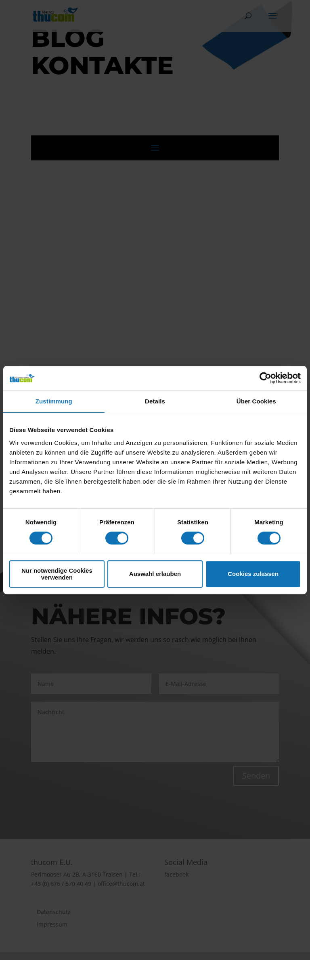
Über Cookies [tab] (256, 401)
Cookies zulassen (253, 573)
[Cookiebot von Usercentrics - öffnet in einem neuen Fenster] (265, 378)
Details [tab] (155, 401)
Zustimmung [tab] (54, 401)
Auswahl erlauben (155, 573)
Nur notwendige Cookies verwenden (56, 574)
